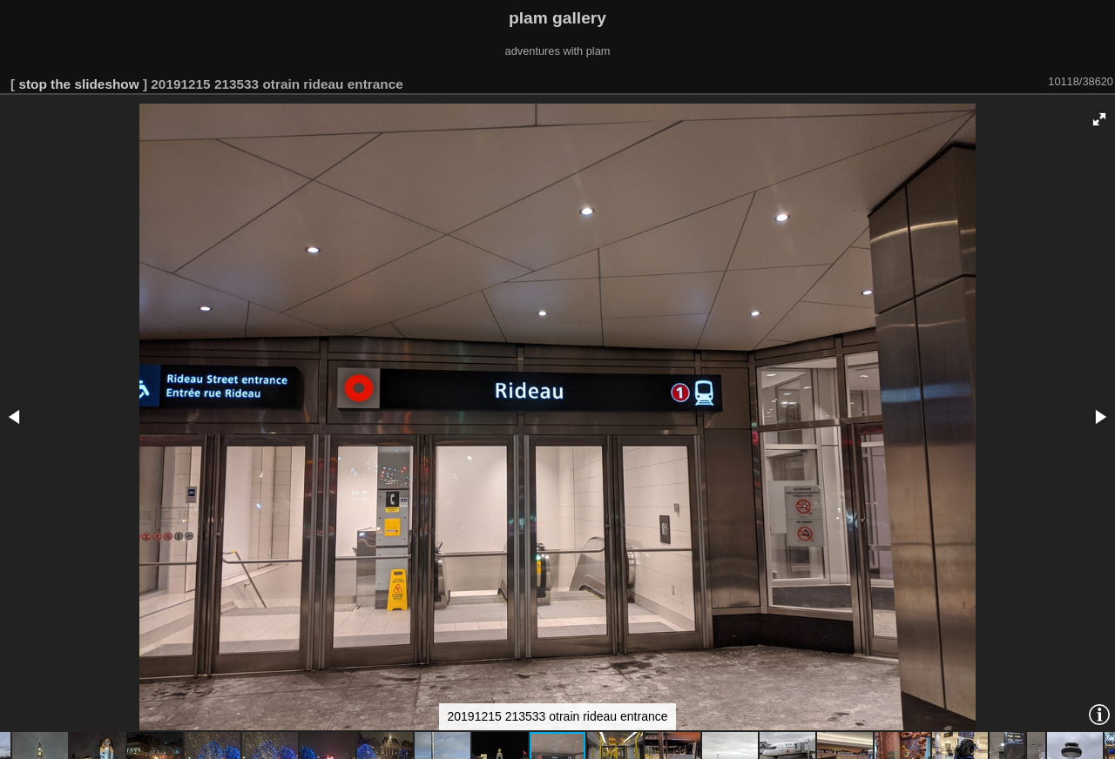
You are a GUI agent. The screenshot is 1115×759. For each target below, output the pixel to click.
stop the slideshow (78, 84)
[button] (1099, 119)
